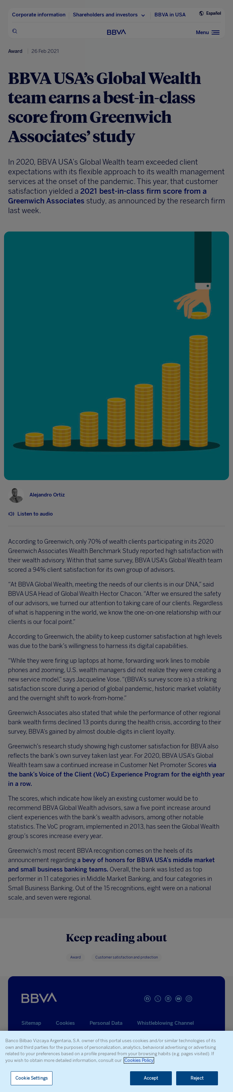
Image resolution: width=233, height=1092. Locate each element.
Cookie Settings (31, 1078)
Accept (151, 1078)
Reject (197, 1078)
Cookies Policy (138, 1060)
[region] (116, 1061)
